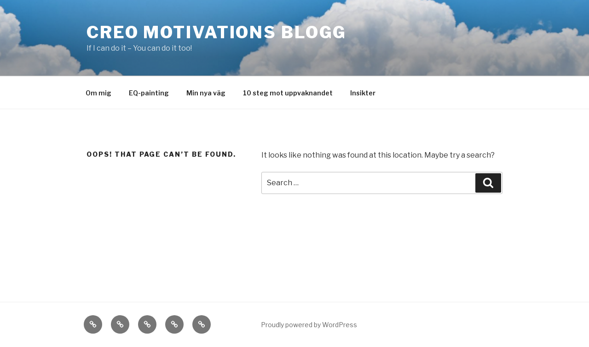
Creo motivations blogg (216, 32)
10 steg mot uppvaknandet (288, 93)
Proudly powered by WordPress (309, 325)
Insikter (362, 93)
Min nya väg (205, 93)
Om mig (98, 93)
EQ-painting (149, 93)
